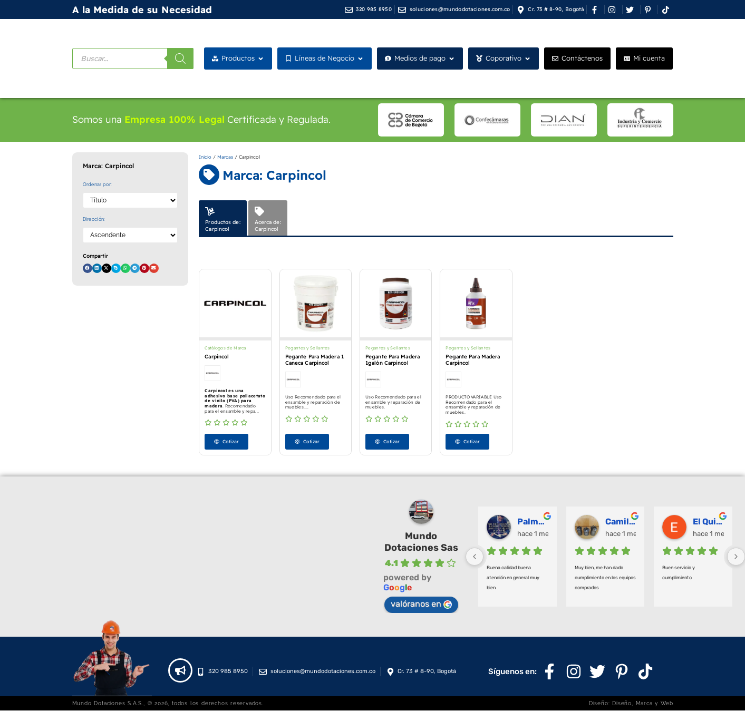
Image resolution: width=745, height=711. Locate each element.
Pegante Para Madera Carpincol (473, 359)
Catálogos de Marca (225, 348)
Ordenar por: (97, 184)
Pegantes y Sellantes (307, 348)
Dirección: (94, 219)
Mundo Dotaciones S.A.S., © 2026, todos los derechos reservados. (168, 703)
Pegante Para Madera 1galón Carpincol (392, 359)
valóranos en (421, 604)
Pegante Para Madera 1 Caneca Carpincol (314, 359)
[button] (87, 268)
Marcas (225, 157)
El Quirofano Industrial (708, 522)
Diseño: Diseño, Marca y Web (631, 703)
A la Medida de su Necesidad (142, 10)
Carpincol (217, 356)
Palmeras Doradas (532, 522)
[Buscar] (180, 58)
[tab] (222, 218)
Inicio (205, 157)
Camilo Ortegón (620, 522)
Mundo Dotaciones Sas (421, 542)
